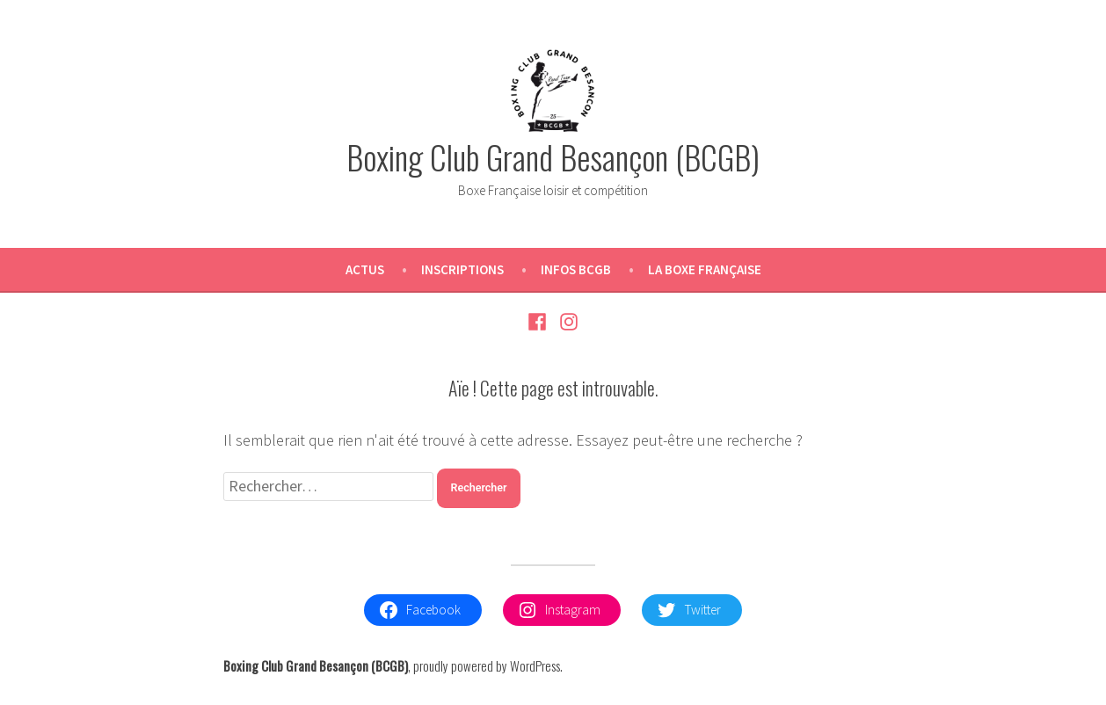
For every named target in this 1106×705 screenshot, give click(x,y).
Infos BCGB (576, 269)
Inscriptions (462, 269)
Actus (365, 269)
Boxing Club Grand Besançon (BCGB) (553, 156)
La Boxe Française (704, 269)
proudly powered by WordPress (486, 665)
